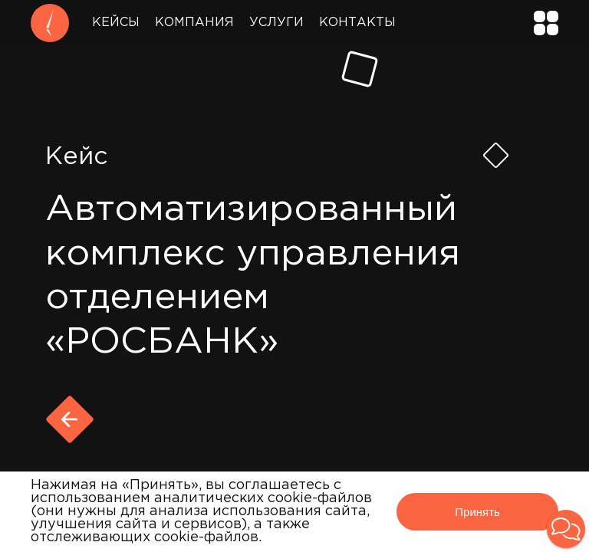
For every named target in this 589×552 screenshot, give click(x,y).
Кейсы (116, 22)
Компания (194, 22)
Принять (477, 511)
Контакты (357, 22)
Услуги (276, 22)
